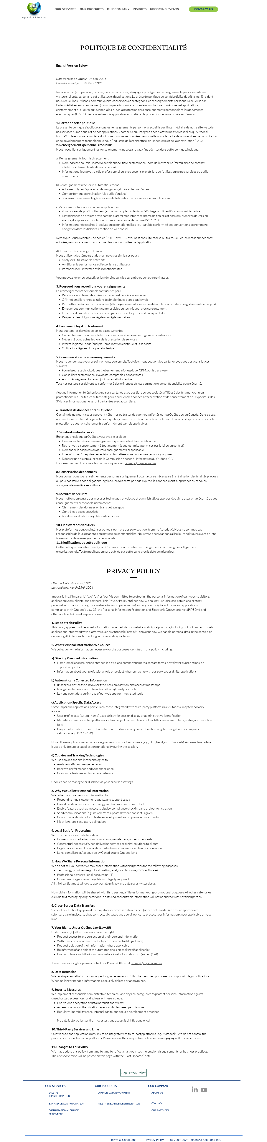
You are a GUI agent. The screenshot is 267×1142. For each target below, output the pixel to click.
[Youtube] (203, 1090)
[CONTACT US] (203, 9)
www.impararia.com (114, 105)
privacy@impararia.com (140, 463)
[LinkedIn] (194, 1090)
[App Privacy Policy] (133, 1072)
